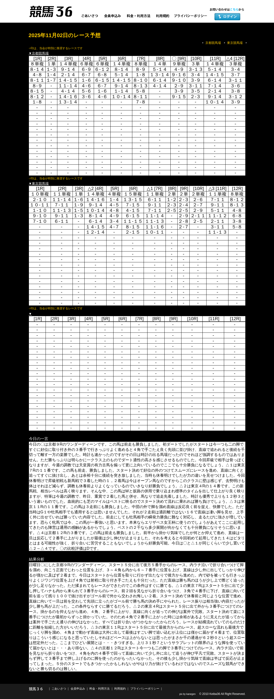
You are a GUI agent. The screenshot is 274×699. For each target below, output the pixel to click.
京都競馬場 (213, 43)
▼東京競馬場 (39, 183)
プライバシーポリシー (144, 688)
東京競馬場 (235, 43)
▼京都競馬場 (39, 53)
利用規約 (120, 688)
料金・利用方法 (99, 688)
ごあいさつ (59, 688)
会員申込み (78, 688)
